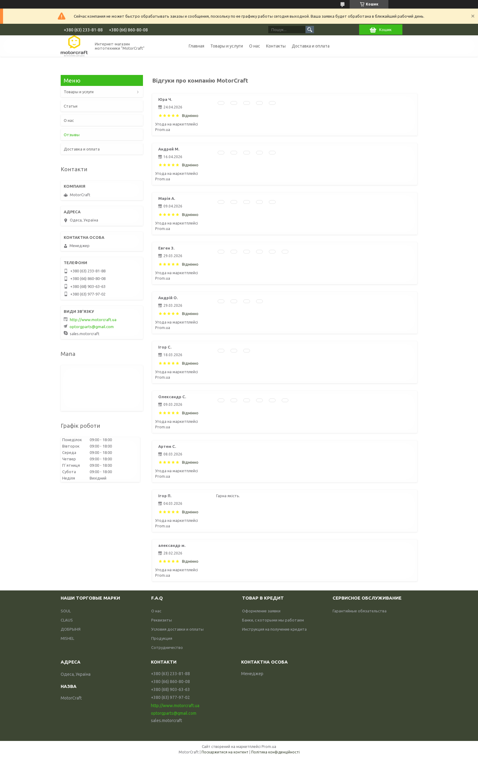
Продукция (161, 638)
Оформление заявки (261, 611)
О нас (254, 46)
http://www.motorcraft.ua (93, 319)
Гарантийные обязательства (360, 611)
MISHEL (67, 638)
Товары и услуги (226, 46)
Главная (196, 46)
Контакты (276, 46)
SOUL (66, 611)
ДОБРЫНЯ (70, 629)
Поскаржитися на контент (225, 752)
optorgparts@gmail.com (92, 326)
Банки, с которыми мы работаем (273, 620)
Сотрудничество (167, 647)
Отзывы (72, 135)
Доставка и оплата (311, 46)
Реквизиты (161, 620)
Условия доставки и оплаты (177, 629)
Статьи (70, 106)
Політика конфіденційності (275, 752)
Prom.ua (269, 747)
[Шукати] (309, 29)
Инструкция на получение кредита (274, 629)
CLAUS (67, 620)
